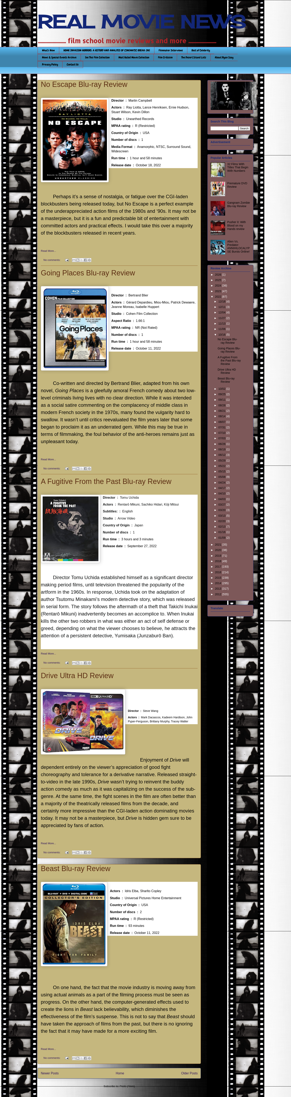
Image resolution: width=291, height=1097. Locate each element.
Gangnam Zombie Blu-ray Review (238, 204)
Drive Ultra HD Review (77, 675)
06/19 (222, 449)
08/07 (222, 422)
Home (120, 1073)
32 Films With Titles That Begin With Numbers (237, 167)
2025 (218, 280)
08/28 (222, 405)
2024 (218, 285)
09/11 (222, 399)
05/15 (222, 471)
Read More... (48, 250)
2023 (218, 291)
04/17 (222, 488)
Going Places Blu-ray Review (88, 273)
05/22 (222, 466)
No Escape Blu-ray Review (84, 84)
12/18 (222, 301)
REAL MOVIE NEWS (142, 22)
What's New (48, 50)
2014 (218, 583)
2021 (218, 544)
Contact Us (73, 64)
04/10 (222, 493)
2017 (218, 566)
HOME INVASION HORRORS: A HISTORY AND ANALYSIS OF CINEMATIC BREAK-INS (106, 50)
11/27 (222, 318)
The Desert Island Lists (193, 57)
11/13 (222, 323)
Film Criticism (165, 57)
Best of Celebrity (201, 50)
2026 (218, 274)
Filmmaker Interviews (171, 50)
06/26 (222, 444)
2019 (218, 555)
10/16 (222, 334)
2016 (218, 572)
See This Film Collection (97, 57)
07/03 (222, 438)
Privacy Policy (50, 64)
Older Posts (189, 1073)
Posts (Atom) (127, 1086)
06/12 (222, 454)
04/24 (222, 482)
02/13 (222, 526)
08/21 (222, 410)
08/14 (222, 416)
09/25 (222, 394)
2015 (218, 577)
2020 (218, 550)
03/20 (222, 510)
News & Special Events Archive (59, 57)
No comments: (52, 259)
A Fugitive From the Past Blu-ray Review (106, 481)
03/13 (222, 515)
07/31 (222, 427)
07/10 (222, 432)
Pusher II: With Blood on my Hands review (236, 225)
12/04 (222, 312)
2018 (218, 561)
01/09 (222, 537)
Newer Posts (50, 1073)
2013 (218, 588)
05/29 (222, 460)
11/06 (222, 329)
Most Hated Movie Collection (133, 57)
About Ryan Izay (224, 57)
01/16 (222, 532)
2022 (218, 296)
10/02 (222, 388)
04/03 (222, 499)
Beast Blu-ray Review (75, 868)
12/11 (222, 307)
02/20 (222, 521)
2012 (218, 594)
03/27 (222, 504)
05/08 (222, 476)
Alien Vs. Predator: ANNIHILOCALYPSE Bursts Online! (238, 246)
